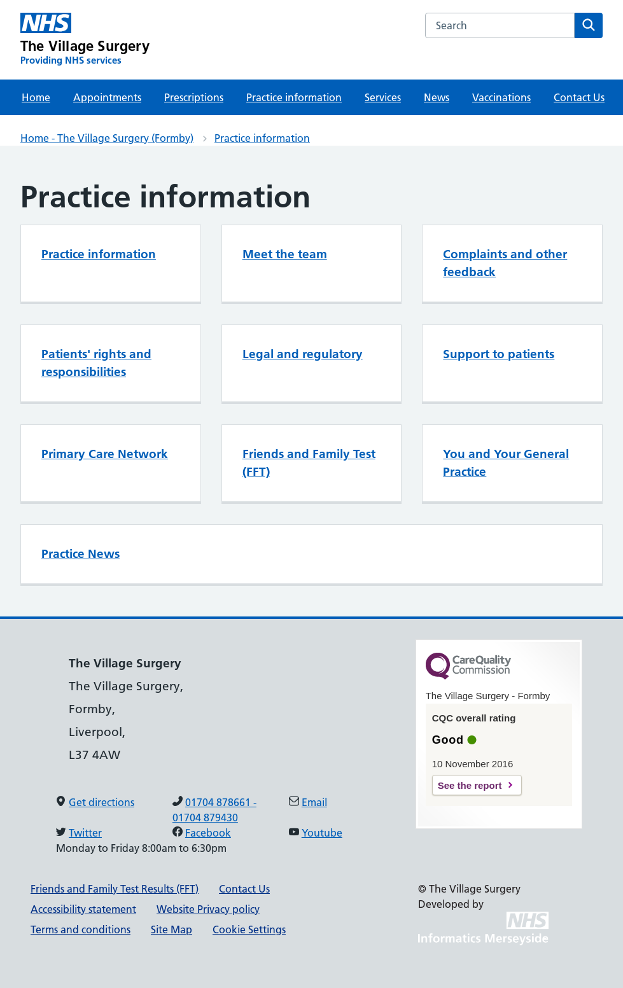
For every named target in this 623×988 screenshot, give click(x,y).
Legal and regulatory (302, 354)
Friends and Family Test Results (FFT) (115, 888)
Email (314, 802)
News (436, 97)
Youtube (322, 832)
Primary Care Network (104, 454)
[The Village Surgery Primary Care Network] (85, 40)
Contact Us (579, 97)
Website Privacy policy (208, 909)
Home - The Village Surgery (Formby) (106, 138)
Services (383, 97)
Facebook (208, 832)
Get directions (101, 802)
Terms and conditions (80, 929)
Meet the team (284, 254)
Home (36, 97)
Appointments (107, 97)
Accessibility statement (83, 909)
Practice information (294, 97)
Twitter (85, 832)
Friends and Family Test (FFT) (308, 463)
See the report (470, 785)
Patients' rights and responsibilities (96, 363)
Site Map (171, 929)
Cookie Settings (249, 929)
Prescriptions (193, 97)
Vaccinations (501, 97)
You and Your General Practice (506, 463)
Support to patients (498, 354)
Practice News (80, 553)
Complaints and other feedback (505, 263)
